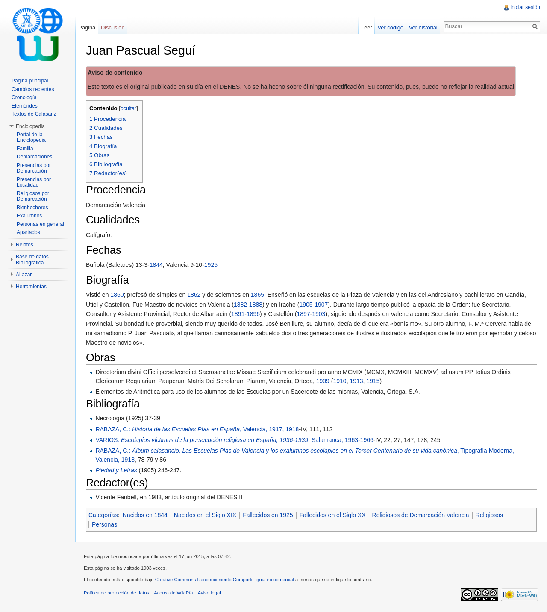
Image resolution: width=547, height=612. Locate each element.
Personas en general (40, 224)
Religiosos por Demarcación (33, 196)
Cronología (24, 97)
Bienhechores (32, 208)
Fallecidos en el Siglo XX (333, 515)
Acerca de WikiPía (173, 592)
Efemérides (25, 106)
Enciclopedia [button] (30, 126)
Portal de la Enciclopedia (31, 137)
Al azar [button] (24, 275)
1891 (237, 313)
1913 (356, 381)
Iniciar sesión (525, 7)
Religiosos (489, 515)
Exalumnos (29, 216)
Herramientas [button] (31, 287)
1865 (257, 294)
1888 (255, 304)
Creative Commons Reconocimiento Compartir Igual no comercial (224, 579)
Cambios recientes (33, 89)
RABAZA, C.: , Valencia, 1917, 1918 (197, 429)
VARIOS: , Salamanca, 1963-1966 (234, 439)
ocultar (129, 108)
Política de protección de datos (116, 592)
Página (86, 27)
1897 (303, 313)
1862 (193, 294)
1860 (117, 294)
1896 (253, 313)
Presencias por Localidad (34, 182)
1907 (321, 304)
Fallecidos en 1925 (268, 515)
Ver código (390, 27)
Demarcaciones (34, 157)
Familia (25, 149)
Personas (104, 524)
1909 (322, 381)
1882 (240, 304)
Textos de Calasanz (34, 114)
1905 (305, 304)
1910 (339, 381)
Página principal (30, 81)
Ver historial (423, 27)
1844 (156, 264)
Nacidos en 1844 (145, 515)
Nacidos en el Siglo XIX (205, 515)
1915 (372, 381)
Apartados (28, 232)
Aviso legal (209, 592)
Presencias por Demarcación (34, 168)
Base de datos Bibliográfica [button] (32, 260)
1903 (318, 313)
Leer (366, 27)
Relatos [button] (24, 245)
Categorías (103, 515)
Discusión (112, 27)
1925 (211, 264)
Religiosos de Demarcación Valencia (420, 515)
